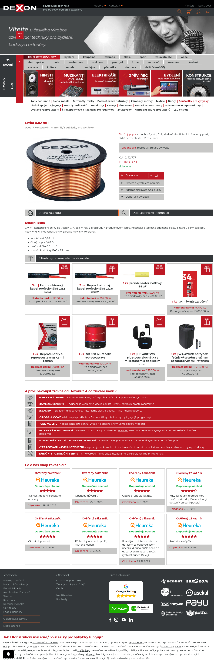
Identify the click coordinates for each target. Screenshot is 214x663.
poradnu (123, 430)
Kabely (111, 105)
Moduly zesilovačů (75, 105)
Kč (199, 11)
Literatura (125, 105)
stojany (90, 654)
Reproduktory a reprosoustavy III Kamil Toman (47, 357)
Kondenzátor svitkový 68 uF (142, 284)
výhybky (84, 650)
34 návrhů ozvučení (190, 301)
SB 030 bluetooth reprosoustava (95, 355)
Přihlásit (189, 5)
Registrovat (204, 5)
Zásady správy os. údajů (70, 584)
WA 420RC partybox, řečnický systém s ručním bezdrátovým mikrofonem (190, 357)
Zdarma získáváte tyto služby (143, 189)
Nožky (172, 101)
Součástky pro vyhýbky (194, 101)
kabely (179, 646)
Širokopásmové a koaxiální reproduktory (88, 109)
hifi (5, 646)
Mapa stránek (11, 625)
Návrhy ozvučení (13, 580)
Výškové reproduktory (45, 109)
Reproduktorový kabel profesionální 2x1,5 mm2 (47, 289)
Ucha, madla (61, 101)
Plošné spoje (39, 105)
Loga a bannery (12, 612)
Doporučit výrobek (137, 196)
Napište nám (64, 595)
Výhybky (55, 105)
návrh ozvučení (125, 447)
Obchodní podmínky (69, 580)
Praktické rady (12, 588)
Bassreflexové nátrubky (112, 101)
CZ (208, 12)
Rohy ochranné (40, 101)
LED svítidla (180, 109)
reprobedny (136, 642)
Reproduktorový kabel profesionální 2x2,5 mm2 (95, 289)
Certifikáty (9, 607)
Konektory (97, 105)
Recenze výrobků (13, 604)
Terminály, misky (83, 101)
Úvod (28, 127)
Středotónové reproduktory (183, 105)
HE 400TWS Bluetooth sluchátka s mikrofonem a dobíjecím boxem (142, 359)
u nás (159, 453)
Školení (7, 596)
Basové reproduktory (148, 105)
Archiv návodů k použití (17, 592)
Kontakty (114, 5)
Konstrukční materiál (48, 127)
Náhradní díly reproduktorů (152, 109)
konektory (167, 646)
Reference (9, 600)
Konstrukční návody (15, 584)
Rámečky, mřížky (142, 101)
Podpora (98, 5)
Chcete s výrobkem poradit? (143, 183)
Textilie (160, 101)
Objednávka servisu (15, 618)
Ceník (59, 588)
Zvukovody (125, 109)
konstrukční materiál (45, 642)
